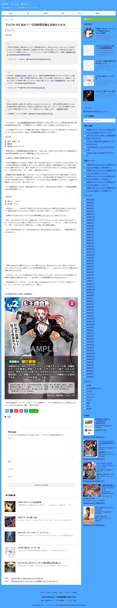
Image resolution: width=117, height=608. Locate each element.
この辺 (70, 180)
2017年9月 (90, 327)
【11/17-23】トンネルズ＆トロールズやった (27, 578)
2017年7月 (90, 333)
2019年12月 (91, 249)
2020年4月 (90, 237)
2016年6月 (90, 371)
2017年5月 (90, 339)
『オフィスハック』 (47, 215)
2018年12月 (91, 284)
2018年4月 (90, 307)
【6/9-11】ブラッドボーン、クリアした (32, 532)
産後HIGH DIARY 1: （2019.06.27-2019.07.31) (103, 421)
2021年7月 (90, 205)
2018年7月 (90, 298)
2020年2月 (90, 243)
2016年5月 (90, 374)
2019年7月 (90, 263)
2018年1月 (90, 316)
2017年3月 (90, 345)
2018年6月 (90, 301)
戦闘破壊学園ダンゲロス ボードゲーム (109, 487)
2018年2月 (90, 313)
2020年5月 (90, 234)
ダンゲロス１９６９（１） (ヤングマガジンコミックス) (106, 465)
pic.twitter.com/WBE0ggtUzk (19, 55)
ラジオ (89, 400)
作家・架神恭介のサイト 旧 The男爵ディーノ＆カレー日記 (58, 600)
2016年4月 (90, 377)
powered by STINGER (78, 605)
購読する (88, 19)
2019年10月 (91, 255)
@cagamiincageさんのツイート (96, 111)
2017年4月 (90, 342)
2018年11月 (91, 287)
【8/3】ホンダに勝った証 (27, 517)
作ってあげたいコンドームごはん (104, 508)
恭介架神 (105, 167)
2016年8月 (90, 365)
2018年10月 (91, 289)
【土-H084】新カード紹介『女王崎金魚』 (19, 294)
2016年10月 (91, 359)
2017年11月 (91, 321)
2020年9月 (90, 223)
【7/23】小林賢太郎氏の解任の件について (105, 62)
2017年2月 (90, 347)
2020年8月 (90, 226)
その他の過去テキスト (94, 388)
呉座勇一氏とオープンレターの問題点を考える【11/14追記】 (105, 31)
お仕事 (45, 13)
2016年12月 (91, 353)
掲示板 (97, 13)
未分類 (89, 409)
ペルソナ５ (90, 397)
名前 (10, 462)
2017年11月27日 (45, 59)
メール (10, 469)
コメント (11, 438)
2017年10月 (91, 324)
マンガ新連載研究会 (24, 123)
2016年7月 (90, 368)
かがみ (11, 13)
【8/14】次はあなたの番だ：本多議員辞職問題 (105, 47)
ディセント (90, 394)
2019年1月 (90, 281)
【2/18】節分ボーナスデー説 (28, 548)
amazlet (107, 426)
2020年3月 (90, 240)
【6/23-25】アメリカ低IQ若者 (29, 502)
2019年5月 (90, 269)
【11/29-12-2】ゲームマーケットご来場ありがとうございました (34, 581)
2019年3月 (90, 275)
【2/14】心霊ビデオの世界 (105, 91)
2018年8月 (90, 295)
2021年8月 (90, 202)
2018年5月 (90, 304)
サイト (10, 477)
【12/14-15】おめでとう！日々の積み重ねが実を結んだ (39, 563)
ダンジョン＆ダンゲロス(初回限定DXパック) (107, 443)
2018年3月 (90, 310)
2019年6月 (90, 266)
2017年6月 (90, 336)
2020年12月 (91, 214)
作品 (63, 13)
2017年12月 (91, 318)
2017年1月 (90, 350)
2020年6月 (90, 231)
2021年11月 (91, 200)
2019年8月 (90, 260)
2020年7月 (90, 229)
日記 (28, 13)
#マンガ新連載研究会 (58, 81)
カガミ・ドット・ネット (14, 3)
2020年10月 (91, 220)
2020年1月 (90, 246)
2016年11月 (91, 356)
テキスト (80, 13)
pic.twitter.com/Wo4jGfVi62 (25, 83)
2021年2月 (90, 208)
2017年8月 (90, 330)
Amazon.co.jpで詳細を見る (94, 437)
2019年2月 (90, 278)
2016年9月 (90, 362)
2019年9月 (90, 258)
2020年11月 (91, 217)
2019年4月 (90, 272)
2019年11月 (91, 252)
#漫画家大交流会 (20, 76)
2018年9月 (90, 292)
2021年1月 (90, 211)
